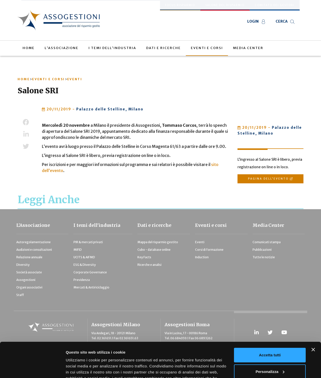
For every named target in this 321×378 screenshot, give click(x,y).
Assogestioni (25, 280)
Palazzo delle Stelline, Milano (109, 109)
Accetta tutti (270, 325)
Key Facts (144, 257)
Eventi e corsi (211, 225)
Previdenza (81, 280)
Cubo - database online (154, 249)
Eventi (199, 242)
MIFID (77, 249)
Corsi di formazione (209, 249)
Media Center (268, 225)
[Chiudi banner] (313, 319)
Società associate (29, 272)
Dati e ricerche (154, 225)
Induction (202, 257)
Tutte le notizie (264, 257)
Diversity (23, 265)
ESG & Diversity (84, 265)
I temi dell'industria (96, 225)
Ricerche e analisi (149, 265)
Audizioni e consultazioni (34, 249)
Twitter (26, 146)
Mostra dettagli (79, 368)
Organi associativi (29, 287)
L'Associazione (33, 225)
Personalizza (270, 341)
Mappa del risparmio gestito (157, 242)
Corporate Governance (90, 272)
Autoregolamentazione (33, 242)
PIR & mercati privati (88, 242)
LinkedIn (26, 134)
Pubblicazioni (262, 249)
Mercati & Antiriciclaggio (91, 287)
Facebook (26, 122)
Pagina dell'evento (268, 178)
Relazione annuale (29, 257)
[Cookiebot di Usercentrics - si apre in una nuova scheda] (32, 368)
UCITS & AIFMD (84, 257)
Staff (20, 295)
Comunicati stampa (267, 242)
